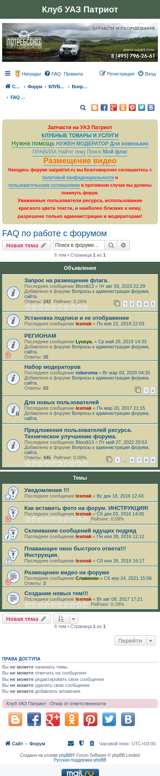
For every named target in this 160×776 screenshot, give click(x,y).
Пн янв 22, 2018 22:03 (120, 323)
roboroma (86, 372)
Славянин (87, 578)
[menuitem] (52, 74)
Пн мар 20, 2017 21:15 (121, 408)
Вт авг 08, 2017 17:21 (120, 599)
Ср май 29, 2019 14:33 (122, 341)
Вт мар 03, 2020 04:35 (126, 372)
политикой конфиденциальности (78, 177)
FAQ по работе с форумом (54, 233)
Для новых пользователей (61, 402)
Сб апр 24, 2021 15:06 (128, 578)
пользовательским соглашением (44, 185)
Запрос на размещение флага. (66, 280)
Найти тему (72, 152)
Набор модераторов (52, 367)
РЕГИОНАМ (40, 336)
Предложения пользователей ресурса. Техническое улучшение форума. (78, 433)
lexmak (83, 323)
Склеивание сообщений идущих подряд (80, 530)
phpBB (65, 755)
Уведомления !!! (46, 490)
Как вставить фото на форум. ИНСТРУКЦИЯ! (86, 508)
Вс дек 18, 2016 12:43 (120, 495)
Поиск (94, 152)
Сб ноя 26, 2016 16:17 (121, 560)
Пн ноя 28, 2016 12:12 (121, 536)
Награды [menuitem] (31, 73)
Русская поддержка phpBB (80, 760)
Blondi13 (85, 286)
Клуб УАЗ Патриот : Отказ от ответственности (56, 703)
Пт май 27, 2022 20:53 (123, 442)
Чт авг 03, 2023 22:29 (122, 286)
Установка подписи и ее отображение (76, 318)
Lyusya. (84, 341)
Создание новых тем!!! (56, 593)
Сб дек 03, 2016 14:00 (120, 513)
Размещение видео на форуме (66, 572)
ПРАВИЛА (44, 152)
